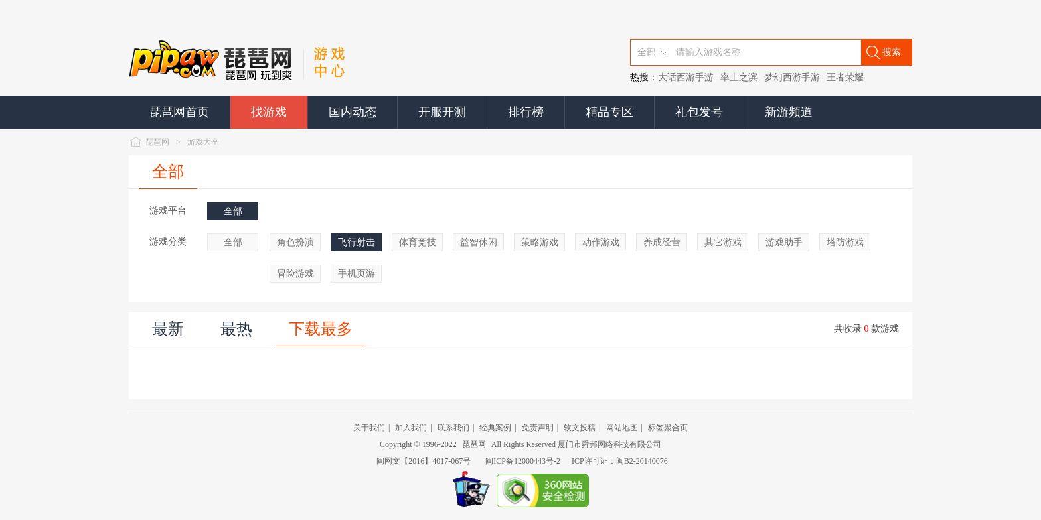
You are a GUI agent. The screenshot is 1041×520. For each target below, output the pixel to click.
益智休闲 (478, 242)
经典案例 (495, 427)
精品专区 (609, 112)
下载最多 (321, 329)
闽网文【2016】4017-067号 (423, 461)
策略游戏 (539, 242)
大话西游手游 (686, 77)
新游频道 (789, 112)
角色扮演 (295, 242)
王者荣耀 (845, 77)
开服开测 (442, 112)
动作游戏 (600, 242)
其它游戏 (723, 242)
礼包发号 (699, 112)
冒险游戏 (295, 274)
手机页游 (356, 274)
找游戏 (269, 112)
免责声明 (538, 427)
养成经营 (662, 242)
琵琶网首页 (179, 112)
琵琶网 (157, 142)
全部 (168, 171)
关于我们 (369, 427)
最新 (168, 329)
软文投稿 (580, 427)
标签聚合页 (668, 427)
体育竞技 (417, 242)
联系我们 (453, 427)
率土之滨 (739, 77)
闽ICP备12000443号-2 (522, 461)
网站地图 (622, 427)
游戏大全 (203, 142)
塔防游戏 (845, 242)
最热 (236, 329)
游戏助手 (784, 242)
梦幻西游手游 (792, 77)
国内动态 (352, 112)
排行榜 (526, 112)
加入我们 (411, 427)
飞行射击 (356, 242)
